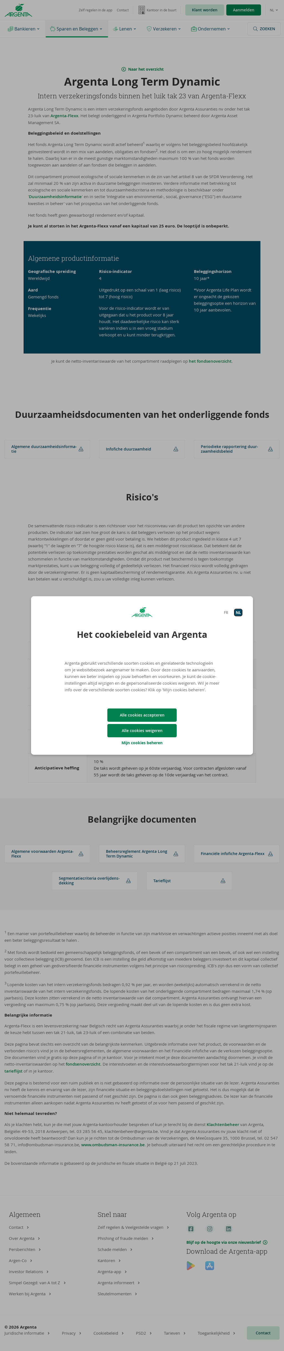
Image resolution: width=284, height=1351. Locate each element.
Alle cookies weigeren (142, 730)
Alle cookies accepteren (142, 715)
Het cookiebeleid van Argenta (142, 634)
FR (226, 612)
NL (238, 612)
